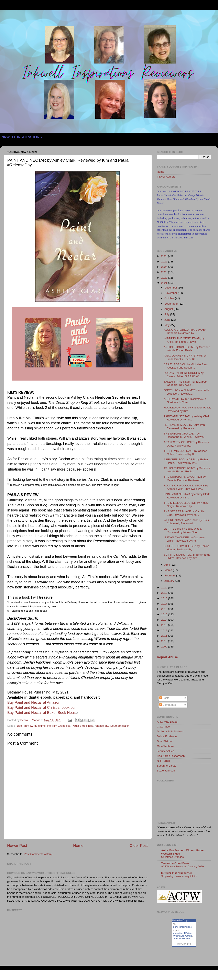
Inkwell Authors (166, 176)
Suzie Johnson (166, 770)
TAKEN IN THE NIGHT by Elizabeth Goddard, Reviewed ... (186, 383)
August (169, 309)
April (167, 564)
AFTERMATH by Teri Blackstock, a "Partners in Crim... (185, 400)
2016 (164, 608)
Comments (167, 704)
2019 (164, 592)
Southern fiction (120, 725)
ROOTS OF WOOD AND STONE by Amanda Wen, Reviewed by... (186, 487)
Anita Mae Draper (167, 721)
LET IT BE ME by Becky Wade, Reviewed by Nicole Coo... (183, 530)
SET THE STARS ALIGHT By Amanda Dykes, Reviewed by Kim (187, 556)
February (170, 575)
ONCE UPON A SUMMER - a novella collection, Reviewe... (186, 392)
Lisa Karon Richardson (171, 755)
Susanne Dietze (166, 765)
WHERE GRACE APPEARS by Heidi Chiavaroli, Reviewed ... (186, 522)
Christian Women (181, 938)
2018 (164, 598)
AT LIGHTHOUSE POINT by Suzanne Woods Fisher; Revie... (187, 470)
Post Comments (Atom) (38, 854)
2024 (164, 266)
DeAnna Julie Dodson (170, 731)
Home (78, 845)
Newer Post (17, 845)
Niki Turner (163, 760)
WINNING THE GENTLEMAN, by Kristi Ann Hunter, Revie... (184, 340)
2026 (164, 256)
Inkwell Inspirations (182, 927)
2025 (164, 261)
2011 (164, 635)
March (168, 570)
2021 (164, 282)
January (169, 580)
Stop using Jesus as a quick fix (179, 876)
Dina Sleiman (165, 741)
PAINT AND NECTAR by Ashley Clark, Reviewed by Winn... (187, 418)
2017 (164, 603)
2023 (164, 272)
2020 (164, 587)
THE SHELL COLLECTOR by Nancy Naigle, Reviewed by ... (186, 504)
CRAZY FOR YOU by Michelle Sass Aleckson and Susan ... (186, 366)
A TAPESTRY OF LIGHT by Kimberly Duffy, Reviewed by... (186, 444)
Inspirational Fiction (182, 933)
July (167, 314)
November (171, 292)
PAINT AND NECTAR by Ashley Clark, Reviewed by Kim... (187, 496)
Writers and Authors (182, 936)
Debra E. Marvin (167, 736)
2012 (164, 630)
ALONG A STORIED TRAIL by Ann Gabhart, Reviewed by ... (185, 331)
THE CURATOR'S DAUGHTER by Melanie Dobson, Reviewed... (185, 478)
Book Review (25, 725)
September (171, 303)
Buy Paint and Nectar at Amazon (33, 702)
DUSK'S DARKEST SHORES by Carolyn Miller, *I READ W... (184, 374)
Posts (164, 697)
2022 (164, 277)
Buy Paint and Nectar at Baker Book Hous (41, 713)
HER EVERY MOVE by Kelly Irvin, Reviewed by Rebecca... (185, 426)
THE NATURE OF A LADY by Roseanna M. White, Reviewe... (184, 435)
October (169, 298)
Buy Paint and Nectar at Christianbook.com (42, 708)
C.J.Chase (163, 726)
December (171, 287)
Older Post (139, 845)
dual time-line (42, 725)
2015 (164, 614)
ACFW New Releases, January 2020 (182, 866)
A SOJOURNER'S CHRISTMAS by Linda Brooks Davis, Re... (185, 357)
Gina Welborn (165, 746)
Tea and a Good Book (175, 863)
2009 (164, 646)
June (167, 319)
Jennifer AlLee (165, 751)
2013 (164, 625)
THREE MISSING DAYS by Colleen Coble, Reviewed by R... (185, 452)
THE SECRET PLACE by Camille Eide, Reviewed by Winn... (184, 513)
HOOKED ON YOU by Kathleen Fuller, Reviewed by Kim (187, 409)
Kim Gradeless (61, 725)
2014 (164, 619)
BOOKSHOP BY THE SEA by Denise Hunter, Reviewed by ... (186, 547)
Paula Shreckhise (82, 725)
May (167, 325)
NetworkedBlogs (180, 920)
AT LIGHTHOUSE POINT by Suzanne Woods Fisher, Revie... (187, 349)
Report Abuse (167, 657)
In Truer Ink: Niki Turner (176, 873)
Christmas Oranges (172, 856)
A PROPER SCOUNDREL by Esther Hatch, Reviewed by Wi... (186, 461)
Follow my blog (184, 944)
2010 (164, 641)
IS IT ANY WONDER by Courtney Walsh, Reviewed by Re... (184, 539)
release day (102, 725)
